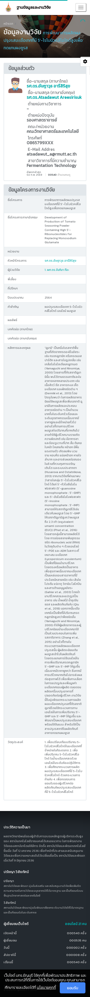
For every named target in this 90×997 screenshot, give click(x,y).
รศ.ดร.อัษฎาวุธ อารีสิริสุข (48, 86)
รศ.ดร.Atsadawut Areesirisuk (54, 97)
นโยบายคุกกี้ (46, 987)
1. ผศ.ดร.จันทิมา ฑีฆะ (57, 270)
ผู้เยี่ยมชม (10, 940)
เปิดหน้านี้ (10, 933)
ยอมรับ (72, 988)
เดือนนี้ (8, 962)
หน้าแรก (8, 24)
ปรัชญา (9, 881)
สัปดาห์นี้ (10, 955)
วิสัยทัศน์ (10, 902)
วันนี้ (7, 947)
